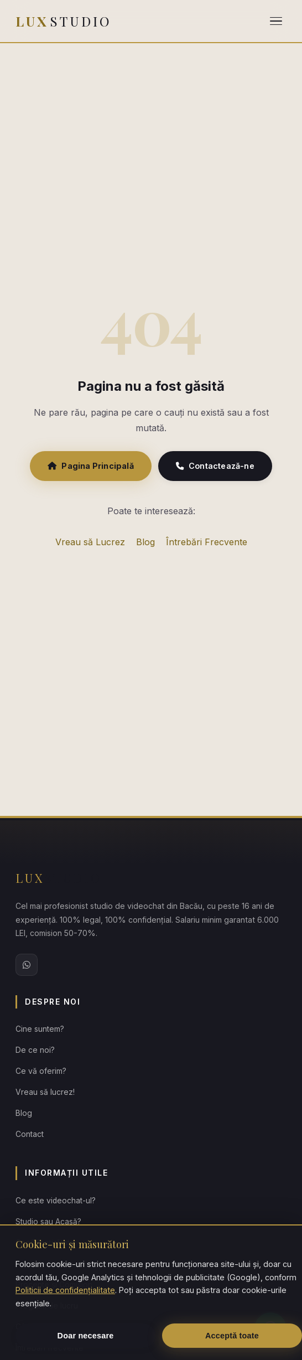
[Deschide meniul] (276, 21)
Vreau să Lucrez (90, 541)
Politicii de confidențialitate (65, 1290)
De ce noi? (35, 1050)
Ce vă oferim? (40, 1071)
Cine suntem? (39, 1029)
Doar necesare (86, 1335)
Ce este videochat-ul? (55, 1200)
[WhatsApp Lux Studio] (26, 965)
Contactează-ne (215, 465)
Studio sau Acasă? (48, 1221)
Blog (145, 541)
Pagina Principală (91, 465)
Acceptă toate (232, 1335)
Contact (29, 1134)
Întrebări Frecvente (206, 541)
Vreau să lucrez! (45, 1092)
